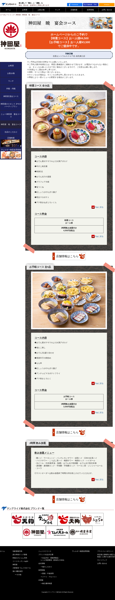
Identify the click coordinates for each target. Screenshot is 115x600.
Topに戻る (99, 207)
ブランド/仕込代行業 (45, 554)
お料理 (24, 10)
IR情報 (40, 580)
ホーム (8, 10)
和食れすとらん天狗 (20, 558)
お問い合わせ (107, 10)
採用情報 (90, 10)
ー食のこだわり (46, 567)
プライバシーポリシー (105, 551)
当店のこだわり (10, 132)
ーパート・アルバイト (49, 577)
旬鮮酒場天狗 (17, 551)
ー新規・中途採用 (47, 573)
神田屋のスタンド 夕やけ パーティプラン (11, 105)
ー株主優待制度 (46, 583)
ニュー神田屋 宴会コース (11, 115)
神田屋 (15, 564)
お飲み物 (41, 10)
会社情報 (41, 563)
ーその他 (18, 574)
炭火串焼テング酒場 (20, 554)
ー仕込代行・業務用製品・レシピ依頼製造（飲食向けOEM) (52, 559)
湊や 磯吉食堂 (18, 571)
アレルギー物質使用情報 (11, 154)
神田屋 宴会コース (11, 96)
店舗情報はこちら (67, 256)
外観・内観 (11, 89)
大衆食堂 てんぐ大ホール (22, 568)
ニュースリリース (44, 551)
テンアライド (8, 3)
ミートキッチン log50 (20, 561)
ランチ (57, 10)
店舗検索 (73, 10)
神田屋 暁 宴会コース (11, 124)
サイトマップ (102, 560)
